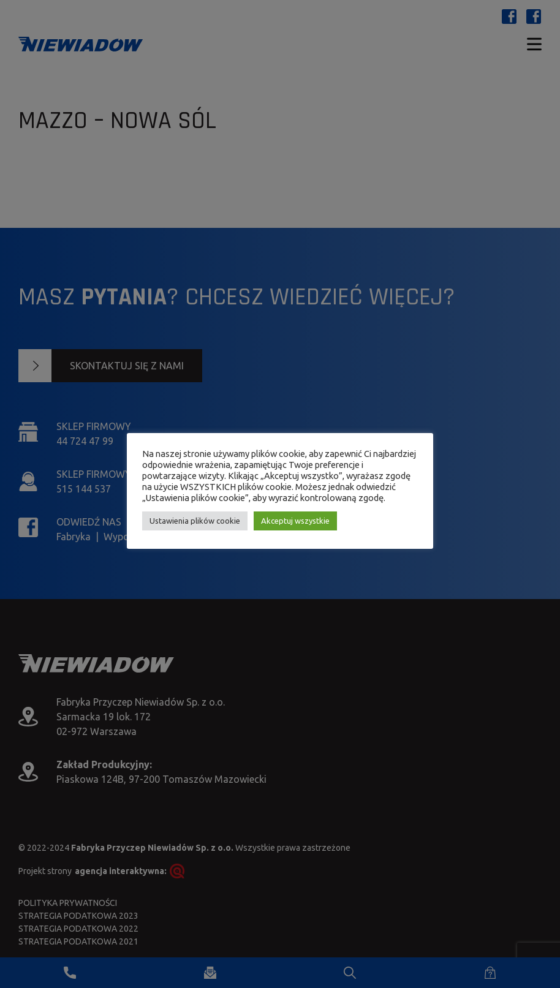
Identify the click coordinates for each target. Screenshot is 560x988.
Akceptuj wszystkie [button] (295, 520)
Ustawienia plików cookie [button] (194, 520)
